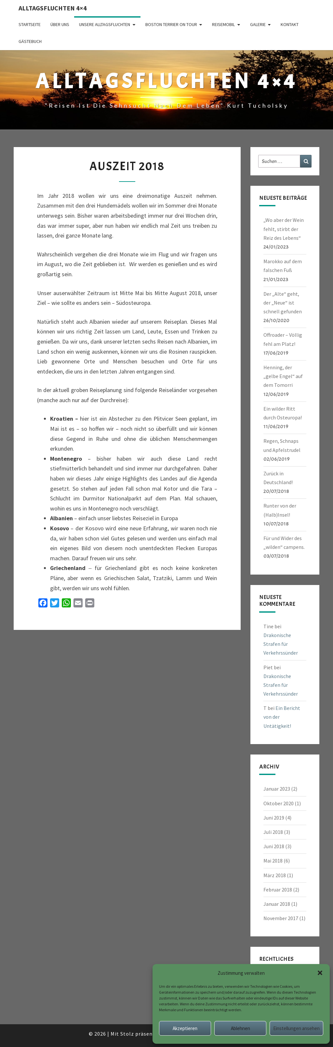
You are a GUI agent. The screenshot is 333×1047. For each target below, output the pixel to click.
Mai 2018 (273, 860)
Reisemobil (223, 24)
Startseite (30, 24)
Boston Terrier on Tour (171, 24)
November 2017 (280, 918)
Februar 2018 (277, 889)
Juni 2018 (273, 846)
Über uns (59, 24)
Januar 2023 (276, 788)
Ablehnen (240, 1028)
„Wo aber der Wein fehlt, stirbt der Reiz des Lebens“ (283, 229)
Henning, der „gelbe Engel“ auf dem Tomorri (283, 376)
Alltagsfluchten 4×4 (53, 8)
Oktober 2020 (278, 803)
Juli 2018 (273, 832)
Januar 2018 (276, 904)
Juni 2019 (273, 817)
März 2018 (274, 875)
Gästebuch (30, 41)
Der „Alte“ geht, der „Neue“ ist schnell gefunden (282, 303)
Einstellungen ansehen (296, 1028)
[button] (320, 973)
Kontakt (290, 24)
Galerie (258, 24)
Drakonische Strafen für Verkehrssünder (280, 644)
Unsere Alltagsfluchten (104, 24)
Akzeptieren (185, 1028)
